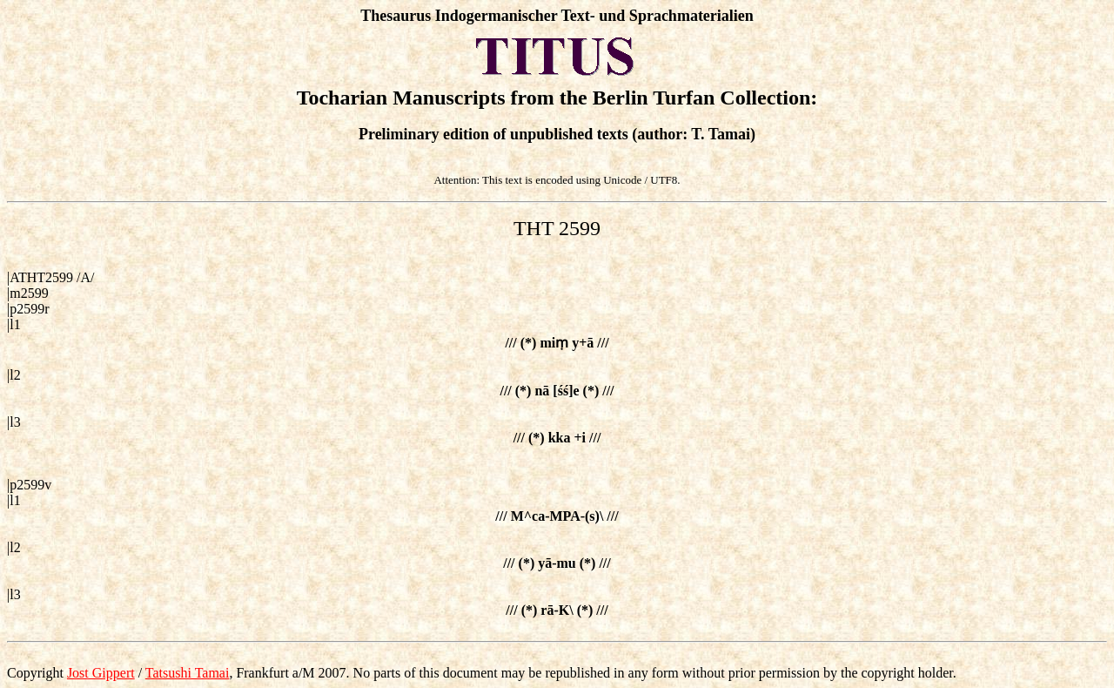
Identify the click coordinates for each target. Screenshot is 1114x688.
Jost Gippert (101, 672)
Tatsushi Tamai (187, 672)
